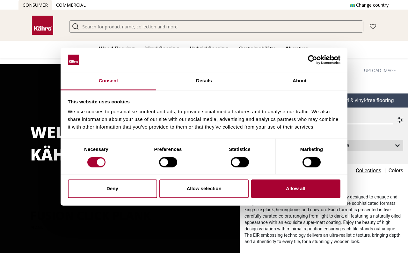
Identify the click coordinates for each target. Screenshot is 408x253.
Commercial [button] (71, 5)
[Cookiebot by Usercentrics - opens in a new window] (312, 59)
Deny (112, 188)
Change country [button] (370, 5)
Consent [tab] (108, 81)
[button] (373, 26)
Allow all (295, 188)
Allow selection (203, 188)
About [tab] (300, 81)
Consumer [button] (35, 5)
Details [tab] (204, 81)
